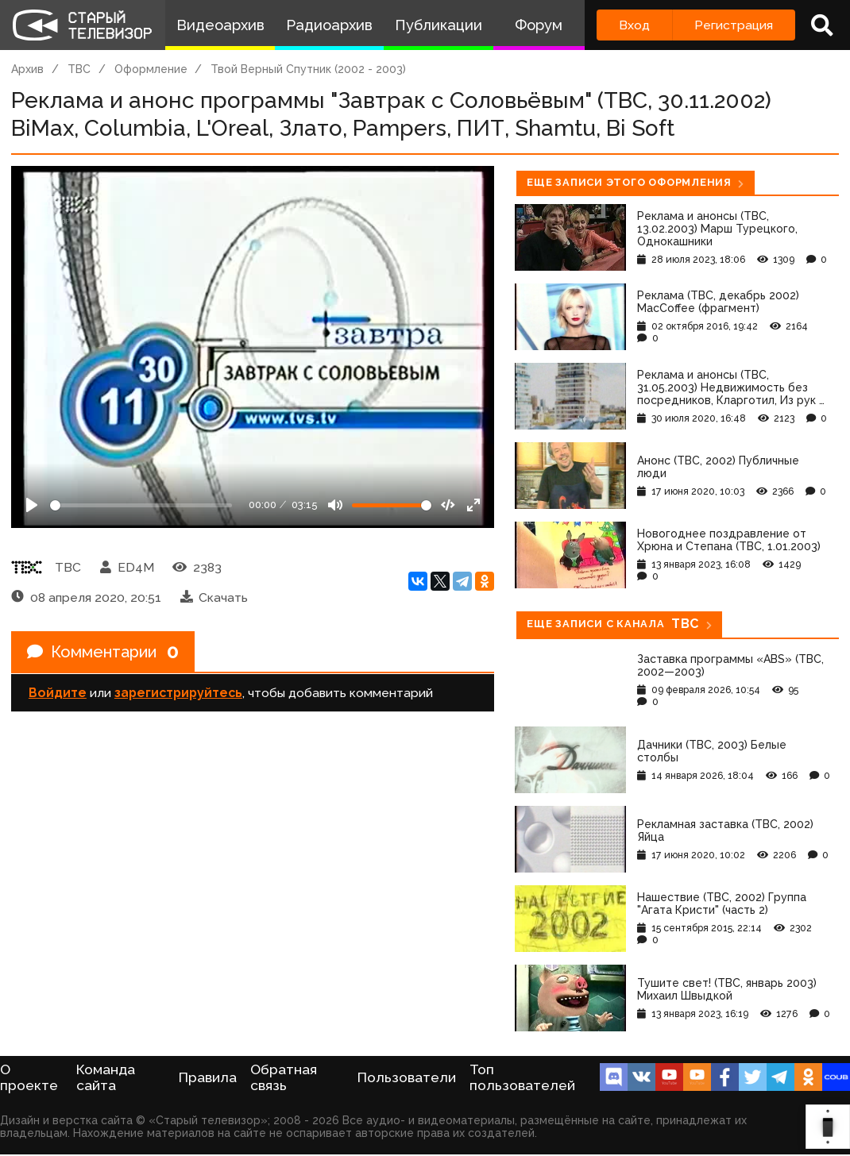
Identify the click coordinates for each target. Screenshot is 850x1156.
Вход (634, 25)
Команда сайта (105, 1077)
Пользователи (406, 1077)
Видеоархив (220, 25)
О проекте (29, 1077)
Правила (208, 1077)
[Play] (31, 505)
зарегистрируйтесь (178, 692)
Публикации (438, 25)
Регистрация (733, 25)
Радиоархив (329, 25)
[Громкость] (391, 505)
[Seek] (141, 505)
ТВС (79, 69)
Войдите (58, 692)
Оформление (150, 69)
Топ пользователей (522, 1077)
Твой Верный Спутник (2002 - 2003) (308, 69)
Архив (27, 69)
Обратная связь (283, 1077)
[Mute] (335, 505)
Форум (538, 25)
